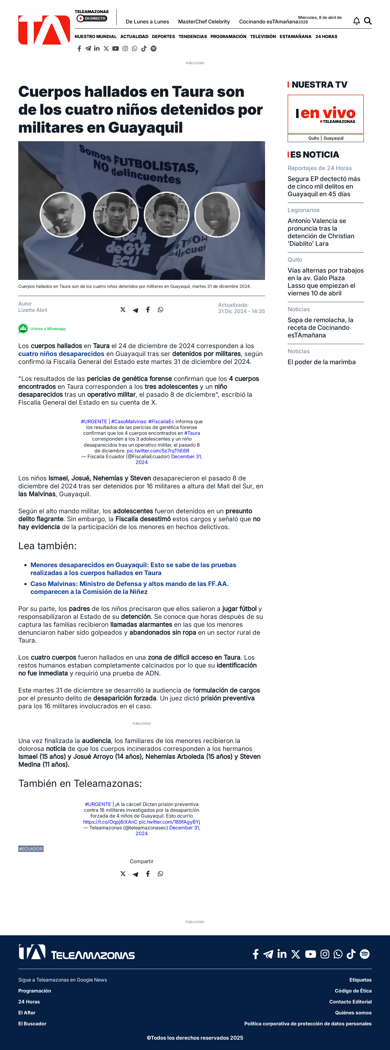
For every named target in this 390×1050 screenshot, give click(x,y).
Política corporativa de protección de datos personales (308, 1023)
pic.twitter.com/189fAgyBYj (169, 822)
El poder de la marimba (322, 362)
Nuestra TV (319, 84)
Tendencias (193, 36)
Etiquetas (360, 980)
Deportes (163, 36)
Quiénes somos (353, 1013)
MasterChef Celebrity (204, 22)
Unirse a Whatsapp (43, 329)
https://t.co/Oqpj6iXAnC (110, 822)
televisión (263, 36)
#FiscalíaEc (161, 421)
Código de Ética (353, 991)
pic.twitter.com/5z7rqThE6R (158, 451)
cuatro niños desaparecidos (61, 354)
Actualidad (134, 36)
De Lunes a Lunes (147, 22)
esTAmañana (296, 36)
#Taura (192, 433)
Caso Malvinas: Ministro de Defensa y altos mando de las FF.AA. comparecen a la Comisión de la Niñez (129, 587)
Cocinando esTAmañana (268, 22)
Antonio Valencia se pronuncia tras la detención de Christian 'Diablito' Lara (321, 232)
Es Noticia (314, 154)
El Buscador (32, 1023)
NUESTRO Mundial (96, 36)
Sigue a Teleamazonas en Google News (62, 980)
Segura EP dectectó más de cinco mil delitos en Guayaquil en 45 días (324, 186)
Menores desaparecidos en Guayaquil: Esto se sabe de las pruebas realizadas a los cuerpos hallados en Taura (133, 569)
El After (26, 1013)
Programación (228, 36)
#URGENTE (94, 421)
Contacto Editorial (350, 1002)
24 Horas (326, 36)
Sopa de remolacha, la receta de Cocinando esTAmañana (320, 327)
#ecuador (31, 848)
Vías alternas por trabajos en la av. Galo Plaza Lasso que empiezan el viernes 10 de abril (326, 282)
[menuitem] (96, 36)
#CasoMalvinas (128, 421)
